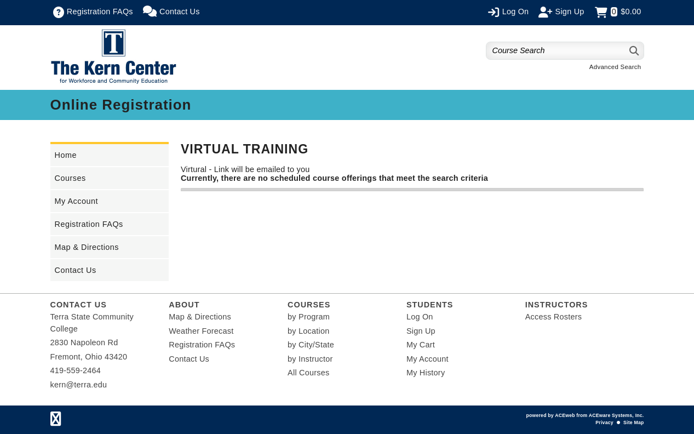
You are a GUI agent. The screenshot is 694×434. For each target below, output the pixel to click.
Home (66, 155)
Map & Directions (87, 247)
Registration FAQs (89, 224)
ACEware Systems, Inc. (616, 415)
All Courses (308, 372)
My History (425, 372)
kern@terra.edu (78, 384)
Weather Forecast (201, 331)
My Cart (420, 344)
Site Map (633, 422)
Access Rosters (553, 316)
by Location (308, 331)
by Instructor (310, 359)
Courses (70, 178)
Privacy (604, 422)
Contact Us (75, 270)
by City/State (311, 344)
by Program (309, 316)
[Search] (634, 50)
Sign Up (420, 331)
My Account (76, 201)
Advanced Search (615, 67)
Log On (419, 316)
